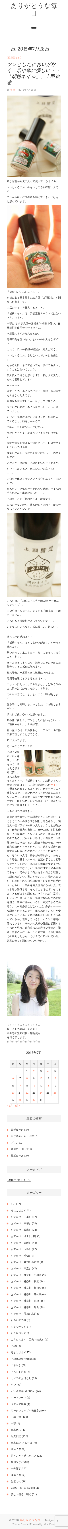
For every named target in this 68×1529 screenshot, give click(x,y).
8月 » (17, 1105)
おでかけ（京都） (21, 1223)
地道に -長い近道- (22, 1149)
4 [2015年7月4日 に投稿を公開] (48, 1071)
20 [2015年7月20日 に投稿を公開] (13, 1092)
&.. (12, 1203)
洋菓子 (15, 1475)
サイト (54, 784)
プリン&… (16, 1142)
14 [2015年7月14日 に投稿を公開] (19, 1085)
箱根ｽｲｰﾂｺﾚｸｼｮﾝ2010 (23, 1488)
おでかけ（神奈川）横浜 (25, 1281)
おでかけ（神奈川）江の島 (26, 1294)
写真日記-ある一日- (22, 1442)
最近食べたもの (20, 1129)
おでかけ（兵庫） (21, 1229)
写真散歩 (16, 1429)
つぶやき (16, 1365)
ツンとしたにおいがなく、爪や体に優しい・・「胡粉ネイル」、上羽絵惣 (33, 73)
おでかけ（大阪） (21, 1242)
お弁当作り (17, 1333)
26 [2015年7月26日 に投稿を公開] (54, 1092)
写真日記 (16, 1436)
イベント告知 (18, 1371)
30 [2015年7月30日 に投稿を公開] (33, 1099)
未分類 (15, 1468)
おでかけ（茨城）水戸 (24, 1313)
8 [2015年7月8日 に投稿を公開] (27, 1078)
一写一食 (16, 1416)
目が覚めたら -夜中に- (24, 1136)
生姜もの (16, 1481)
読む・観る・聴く (21, 1494)
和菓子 (15, 1449)
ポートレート (18, 1397)
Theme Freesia (20, 1524)
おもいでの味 (18, 1320)
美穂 (12, 89)
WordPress (49, 1524)
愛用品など (14, 57)
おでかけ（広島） (21, 1249)
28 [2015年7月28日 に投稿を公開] (19, 1099)
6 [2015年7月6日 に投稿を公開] (13, 1078)
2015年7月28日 (27, 89)
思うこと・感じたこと (24, 1455)
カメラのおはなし (21, 1378)
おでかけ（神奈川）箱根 (25, 1300)
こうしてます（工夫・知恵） (27, 1339)
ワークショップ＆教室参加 (26, 1410)
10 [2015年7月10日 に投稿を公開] (41, 1078)
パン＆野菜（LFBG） (23, 1391)
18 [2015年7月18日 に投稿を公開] (47, 1085)
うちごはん (17, 1210)
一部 (13, 1423)
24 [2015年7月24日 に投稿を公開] (41, 1092)
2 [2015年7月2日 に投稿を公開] (34, 1071)
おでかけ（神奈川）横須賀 (26, 1287)
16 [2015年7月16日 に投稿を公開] (33, 1085)
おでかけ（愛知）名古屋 (25, 1262)
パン (13, 1384)
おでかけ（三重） (21, 1216)
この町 (15, 1345)
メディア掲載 (18, 1404)
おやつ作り (17, 1326)
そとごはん (17, 1352)
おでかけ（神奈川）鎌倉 (25, 1307)
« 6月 (10, 1105)
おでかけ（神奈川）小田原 (26, 1275)
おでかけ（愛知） (21, 1255)
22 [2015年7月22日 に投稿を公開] (27, 1092)
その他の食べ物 (20, 1358)
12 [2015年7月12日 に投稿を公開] (54, 1078)
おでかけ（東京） (21, 1268)
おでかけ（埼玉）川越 (24, 1236)
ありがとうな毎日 (34, 9)
